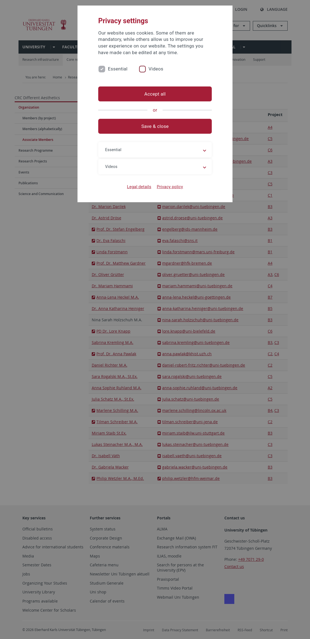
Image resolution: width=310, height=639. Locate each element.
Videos (155, 69)
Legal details (139, 186)
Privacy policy (170, 186)
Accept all (154, 94)
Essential (118, 69)
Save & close (155, 126)
